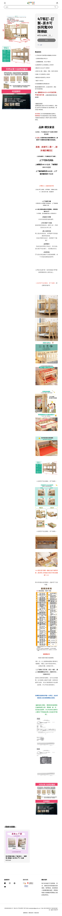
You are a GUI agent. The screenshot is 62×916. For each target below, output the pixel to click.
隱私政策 (31, 912)
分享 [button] (39, 45)
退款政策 (36, 912)
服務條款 (25, 912)
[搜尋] (55, 7)
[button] (5, 3)
